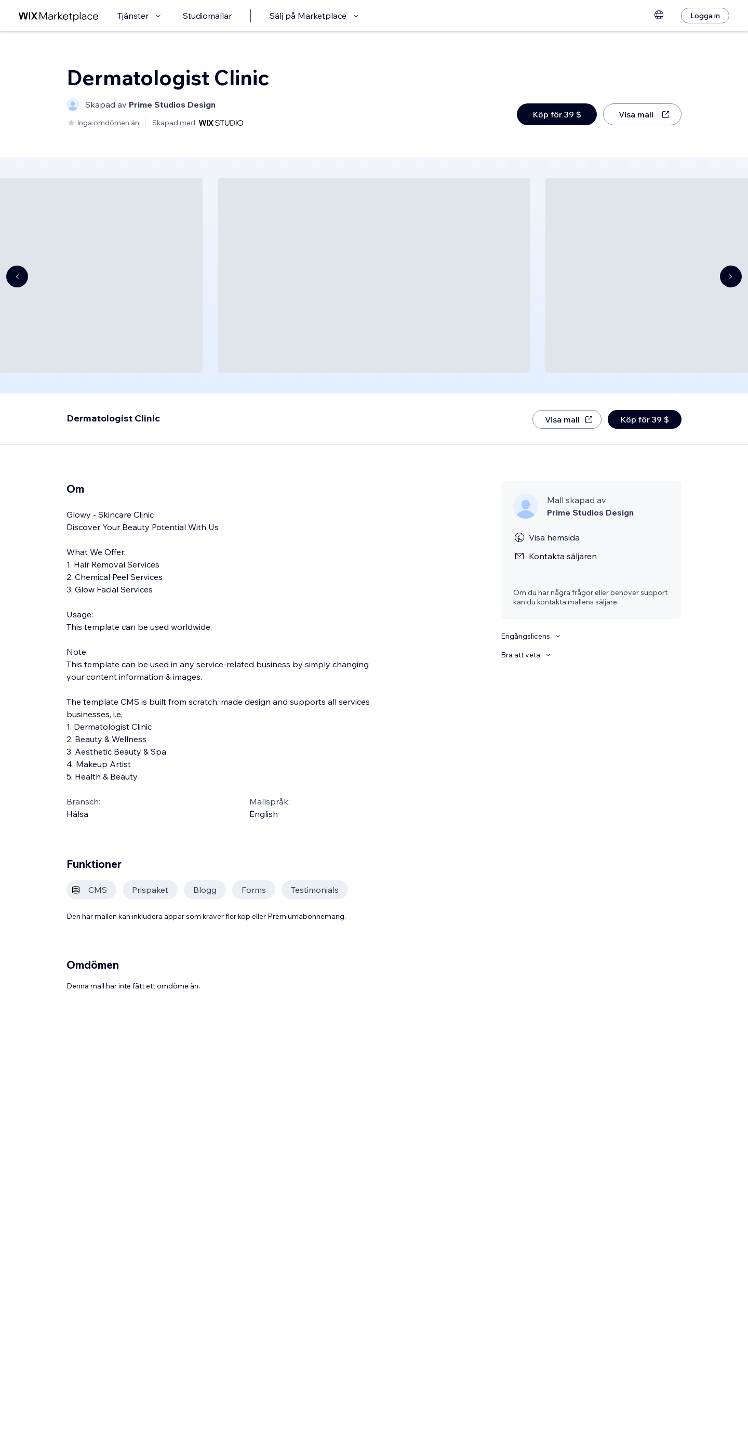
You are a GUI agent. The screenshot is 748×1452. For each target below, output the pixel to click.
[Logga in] (705, 15)
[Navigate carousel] (17, 276)
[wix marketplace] (59, 16)
